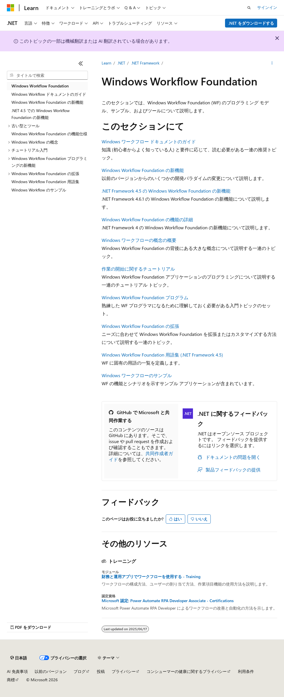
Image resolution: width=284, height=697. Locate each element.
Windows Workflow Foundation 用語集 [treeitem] (45, 181)
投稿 (101, 671)
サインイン (267, 7)
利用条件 (246, 671)
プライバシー (124, 671)
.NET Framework (145, 63)
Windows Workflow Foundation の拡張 (140, 326)
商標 (11, 679)
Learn (106, 63)
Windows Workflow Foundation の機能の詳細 (147, 219)
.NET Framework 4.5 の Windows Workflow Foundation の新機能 (166, 191)
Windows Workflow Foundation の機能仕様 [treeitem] (49, 133)
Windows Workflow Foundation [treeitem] (40, 86)
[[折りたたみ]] (81, 63)
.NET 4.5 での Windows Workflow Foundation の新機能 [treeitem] (40, 114)
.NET (121, 63)
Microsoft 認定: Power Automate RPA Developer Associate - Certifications (168, 600)
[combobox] (47, 75)
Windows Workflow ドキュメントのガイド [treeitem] (48, 94)
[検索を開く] (249, 8)
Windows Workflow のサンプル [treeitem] (38, 190)
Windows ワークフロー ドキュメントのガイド (149, 141)
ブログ (80, 671)
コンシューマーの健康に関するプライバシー (187, 671)
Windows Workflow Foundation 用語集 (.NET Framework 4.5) (162, 355)
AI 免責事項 (17, 671)
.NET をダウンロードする (251, 23)
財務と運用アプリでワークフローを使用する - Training (151, 576)
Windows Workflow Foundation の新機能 (143, 170)
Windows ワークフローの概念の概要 (139, 240)
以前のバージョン (51, 671)
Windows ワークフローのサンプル (137, 375)
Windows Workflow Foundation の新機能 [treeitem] (47, 102)
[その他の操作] (272, 63)
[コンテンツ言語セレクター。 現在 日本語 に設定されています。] (18, 658)
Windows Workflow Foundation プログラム (145, 297)
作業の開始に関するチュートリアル (138, 269)
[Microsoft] (10, 7)
